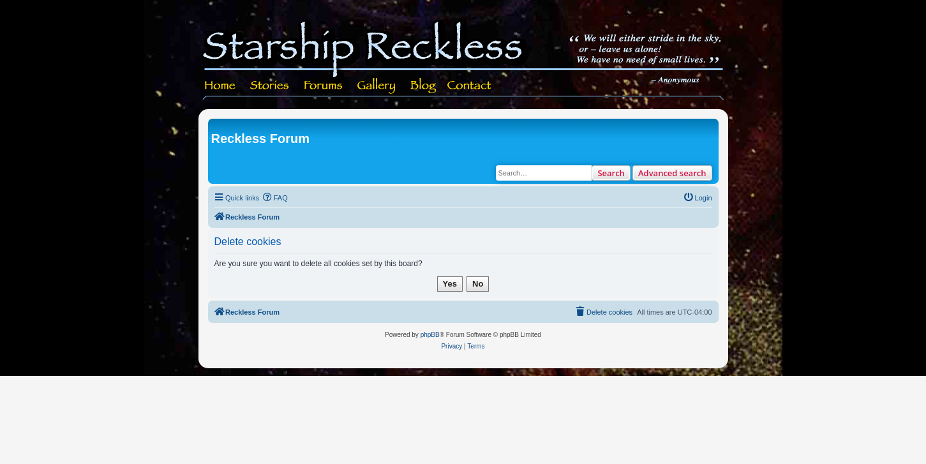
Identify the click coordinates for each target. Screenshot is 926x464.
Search (611, 173)
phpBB (430, 334)
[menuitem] (275, 198)
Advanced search (672, 173)
